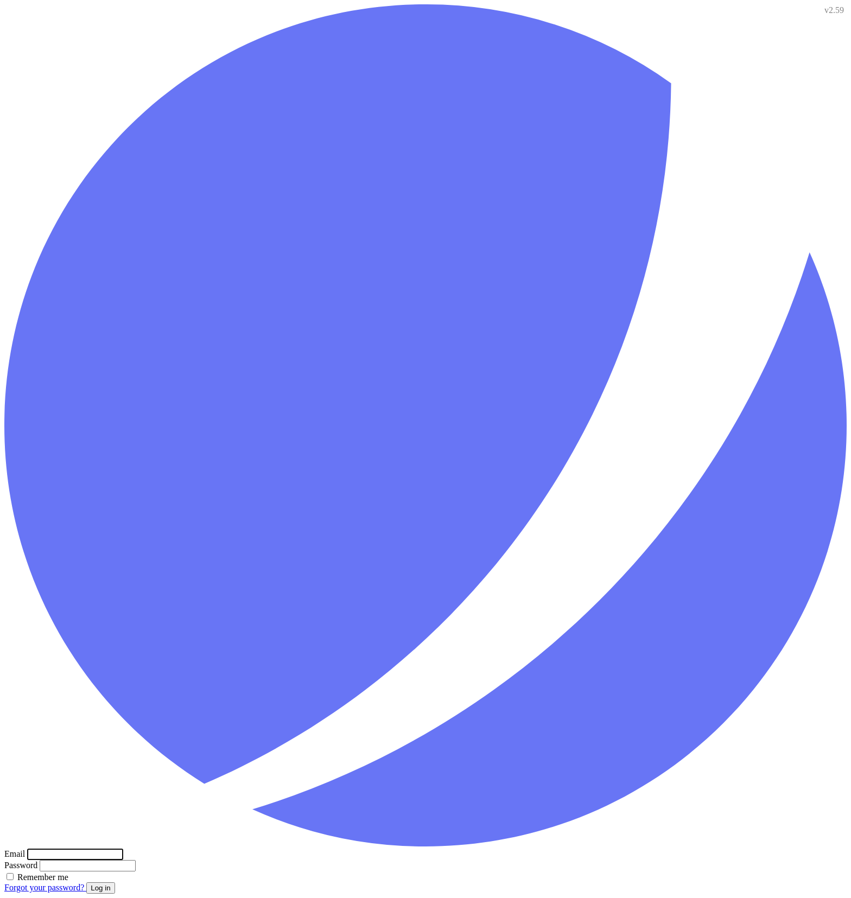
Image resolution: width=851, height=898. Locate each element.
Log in (100, 888)
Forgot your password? (45, 887)
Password (22, 865)
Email (15, 853)
